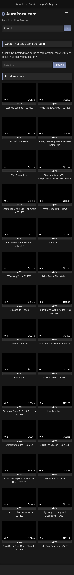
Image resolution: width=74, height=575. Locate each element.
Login (41, 4)
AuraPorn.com (19, 14)
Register (53, 4)
